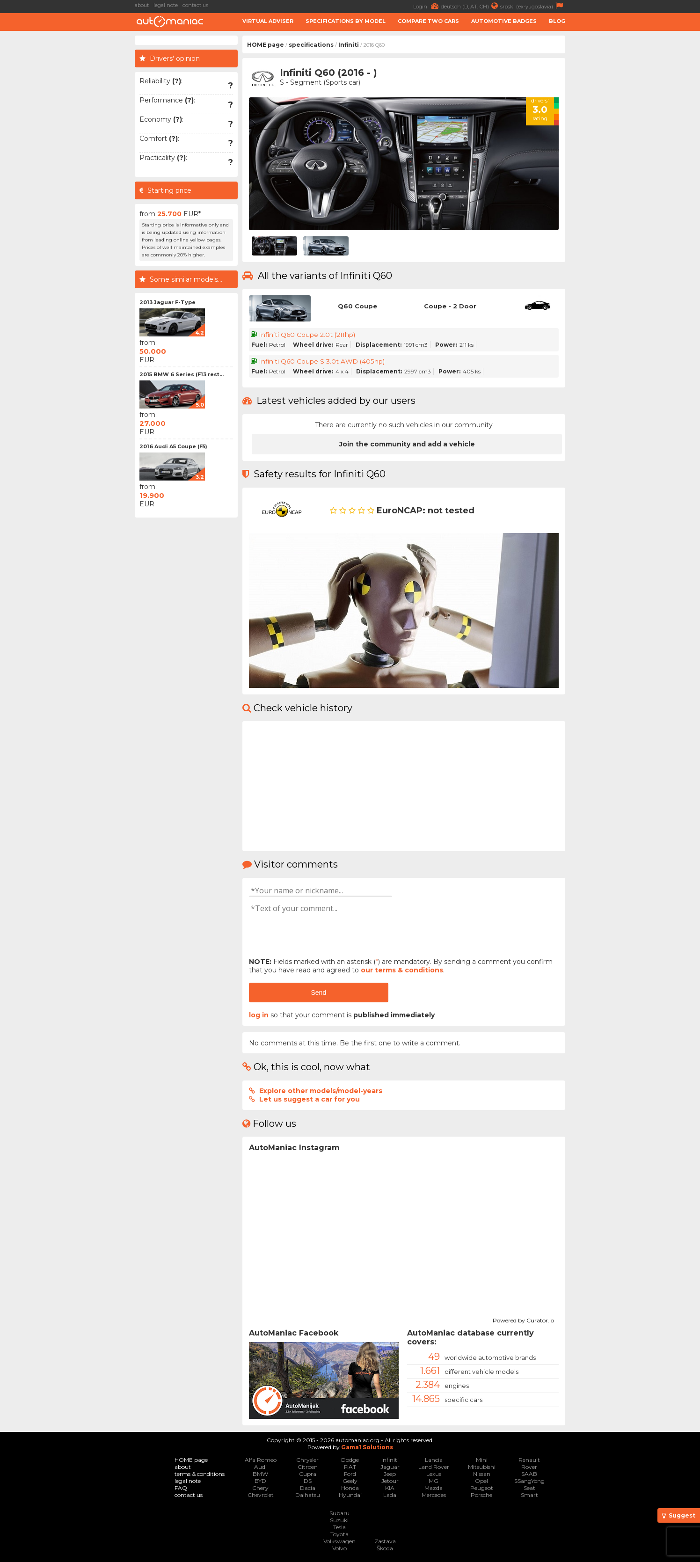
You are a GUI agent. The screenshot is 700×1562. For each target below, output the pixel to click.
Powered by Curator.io (523, 1319)
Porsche (481, 1494)
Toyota (339, 1534)
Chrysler (307, 1459)
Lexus (433, 1473)
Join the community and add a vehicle (407, 444)
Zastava (385, 1541)
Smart (529, 1494)
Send (318, 992)
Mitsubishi (482, 1466)
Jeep (390, 1473)
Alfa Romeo (261, 1459)
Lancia (434, 1459)
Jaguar (390, 1466)
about (142, 5)
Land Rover (433, 1466)
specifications (311, 44)
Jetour (390, 1480)
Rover (529, 1466)
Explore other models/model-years (320, 1091)
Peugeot (481, 1487)
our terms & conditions (402, 970)
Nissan (481, 1473)
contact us (195, 5)
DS (308, 1480)
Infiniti (348, 44)
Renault (529, 1459)
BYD (260, 1480)
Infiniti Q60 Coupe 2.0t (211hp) (308, 334)
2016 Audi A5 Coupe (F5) (173, 446)
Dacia (307, 1487)
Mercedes (434, 1494)
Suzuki (339, 1520)
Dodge (350, 1459)
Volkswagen (339, 1541)
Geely (350, 1480)
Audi (260, 1466)
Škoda (385, 1548)
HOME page (265, 44)
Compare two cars (428, 21)
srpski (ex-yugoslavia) (532, 6)
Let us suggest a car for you (309, 1099)
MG (433, 1480)
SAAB (529, 1473)
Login (427, 6)
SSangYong (529, 1480)
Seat (529, 1487)
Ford (350, 1473)
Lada (389, 1494)
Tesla (339, 1527)
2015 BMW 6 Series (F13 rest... (181, 374)
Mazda (433, 1487)
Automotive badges (504, 21)
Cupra (307, 1473)
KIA (389, 1487)
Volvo (339, 1548)
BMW (260, 1473)
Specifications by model (346, 21)
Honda (350, 1487)
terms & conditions (200, 1473)
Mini (482, 1459)
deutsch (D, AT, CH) (470, 6)
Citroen (308, 1466)
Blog (557, 21)
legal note (165, 5)
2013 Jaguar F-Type (167, 302)
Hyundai (350, 1494)
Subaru (339, 1513)
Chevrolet (261, 1494)
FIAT (350, 1466)
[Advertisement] (635, 176)
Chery (260, 1487)
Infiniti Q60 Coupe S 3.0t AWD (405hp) (322, 361)
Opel (481, 1480)
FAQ (181, 1487)
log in (259, 1015)
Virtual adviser (267, 21)
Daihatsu (307, 1494)
